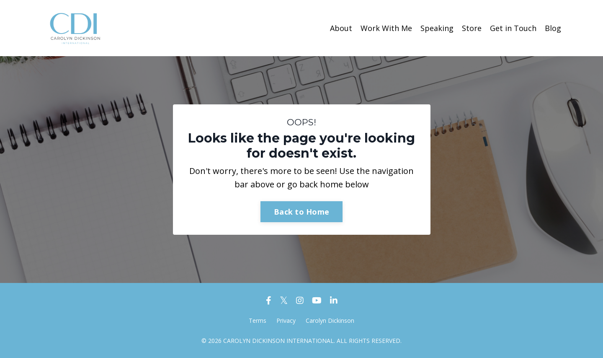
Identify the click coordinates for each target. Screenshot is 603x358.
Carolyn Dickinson (330, 320)
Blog (553, 28)
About (341, 28)
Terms (257, 320)
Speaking (437, 28)
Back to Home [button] (301, 212)
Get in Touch (513, 28)
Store (472, 28)
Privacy (286, 320)
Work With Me (386, 28)
